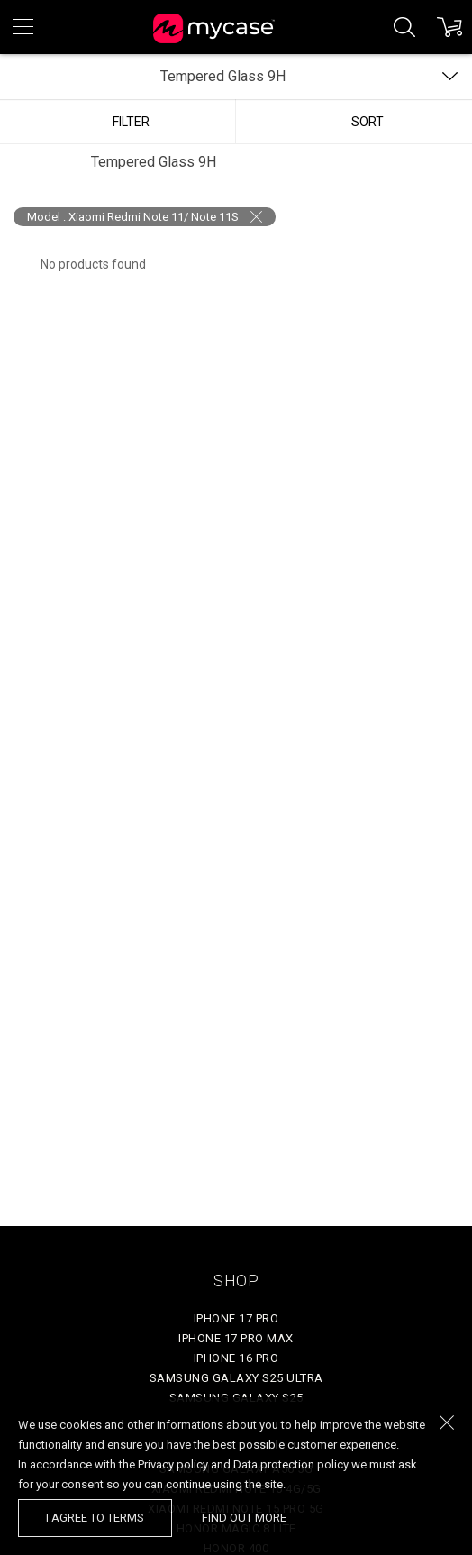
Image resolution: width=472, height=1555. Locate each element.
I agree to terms (95, 1517)
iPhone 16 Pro (236, 1358)
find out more (244, 1517)
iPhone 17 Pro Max (236, 1338)
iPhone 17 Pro (236, 1318)
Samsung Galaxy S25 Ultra (236, 1378)
